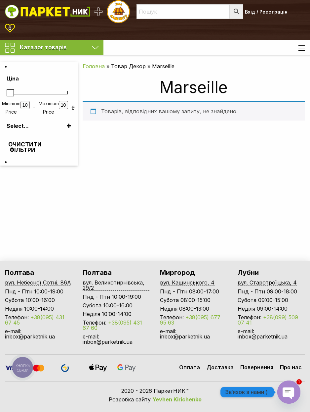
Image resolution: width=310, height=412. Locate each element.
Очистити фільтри (23, 147)
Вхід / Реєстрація (266, 12)
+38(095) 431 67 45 (34, 320)
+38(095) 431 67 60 (112, 325)
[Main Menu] (301, 48)
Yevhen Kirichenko (177, 399)
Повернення (256, 367)
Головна (94, 66)
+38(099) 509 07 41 (268, 320)
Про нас (291, 367)
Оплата (189, 367)
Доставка (220, 367)
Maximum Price (49, 108)
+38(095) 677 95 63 (190, 320)
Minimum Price (11, 108)
